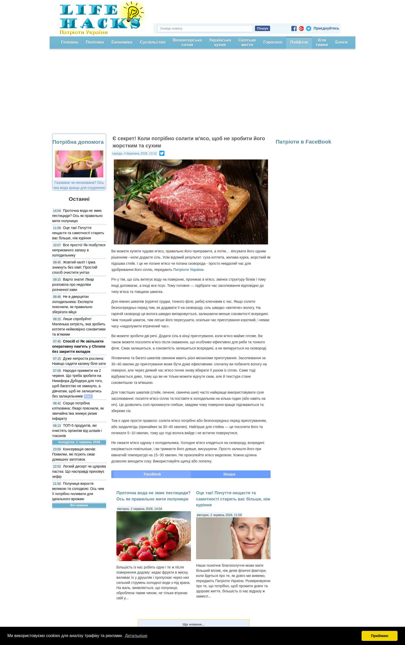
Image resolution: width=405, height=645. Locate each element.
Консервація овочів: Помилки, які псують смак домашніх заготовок (74, 454)
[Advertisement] (202, 95)
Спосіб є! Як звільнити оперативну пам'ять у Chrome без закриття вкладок (78, 346)
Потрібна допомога (78, 142)
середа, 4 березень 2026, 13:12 (134, 153)
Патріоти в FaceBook (303, 142)
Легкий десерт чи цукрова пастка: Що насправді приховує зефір (79, 471)
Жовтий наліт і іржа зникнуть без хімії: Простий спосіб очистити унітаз (74, 267)
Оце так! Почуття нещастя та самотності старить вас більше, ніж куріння (78, 233)
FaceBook (152, 474)
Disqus (230, 474)
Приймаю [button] (379, 636)
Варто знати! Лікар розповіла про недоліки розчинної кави (73, 284)
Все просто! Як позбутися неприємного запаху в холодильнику (78, 250)
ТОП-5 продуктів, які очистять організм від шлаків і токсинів (77, 430)
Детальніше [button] (136, 635)
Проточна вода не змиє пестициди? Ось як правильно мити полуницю (77, 215)
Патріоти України (188, 270)
